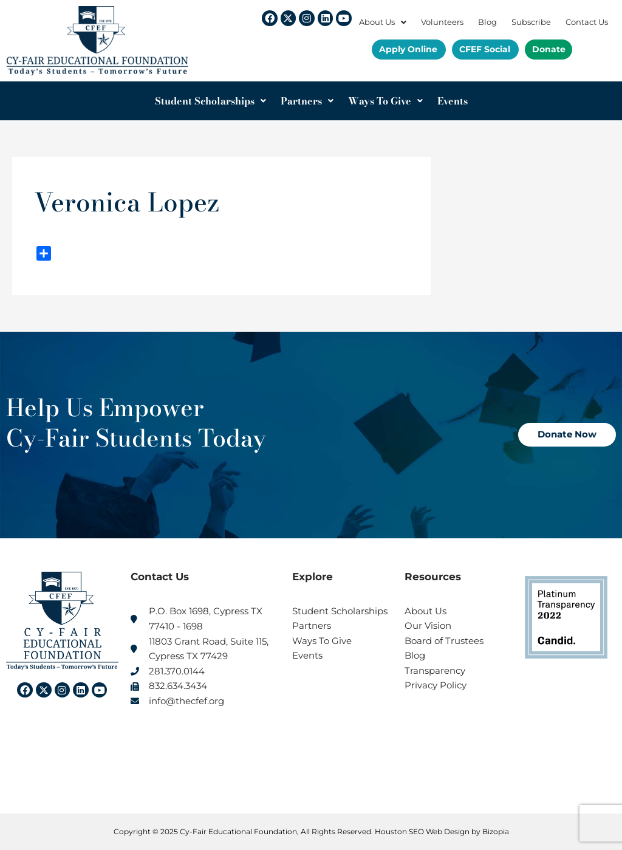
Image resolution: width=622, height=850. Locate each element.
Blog (487, 22)
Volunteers (442, 22)
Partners (307, 101)
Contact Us (587, 22)
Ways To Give (385, 101)
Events (452, 101)
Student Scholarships (210, 101)
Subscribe (531, 22)
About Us (382, 22)
